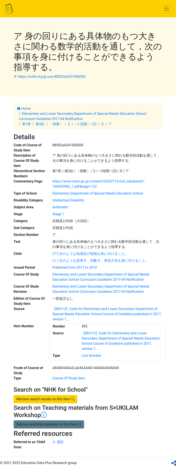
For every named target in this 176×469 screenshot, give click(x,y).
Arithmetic (60, 207)
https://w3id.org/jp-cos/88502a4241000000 (51, 77)
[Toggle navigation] (166, 8)
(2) (94, 124)
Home (24, 108)
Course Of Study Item (68, 378)
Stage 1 (58, 214)
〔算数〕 (56, 124)
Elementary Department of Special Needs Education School (97, 193)
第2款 (40, 124)
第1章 (26, 124)
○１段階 (81, 124)
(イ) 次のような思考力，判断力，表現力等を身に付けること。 (100, 261)
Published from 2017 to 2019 (74, 267)
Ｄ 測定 (58, 442)
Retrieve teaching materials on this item (48, 424)
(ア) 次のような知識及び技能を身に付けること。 (90, 254)
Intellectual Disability (68, 200)
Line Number (91, 356)
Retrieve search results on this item (45, 399)
